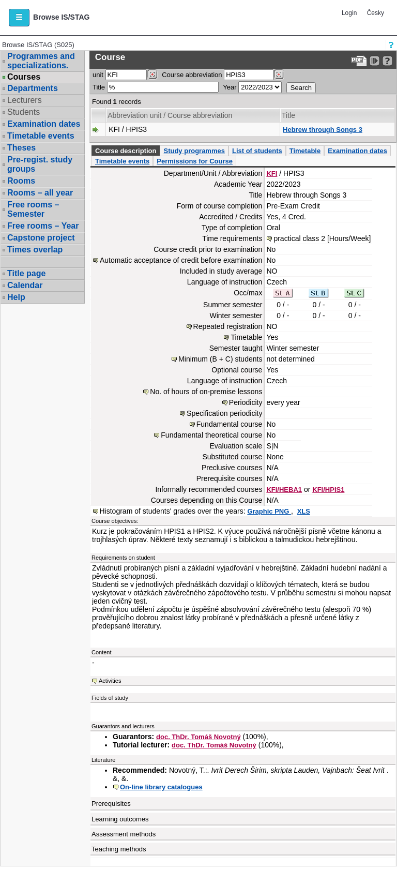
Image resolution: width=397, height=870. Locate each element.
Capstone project (41, 237)
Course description (125, 151)
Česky (375, 13)
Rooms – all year (40, 192)
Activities (110, 681)
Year (229, 87)
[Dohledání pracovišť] (152, 74)
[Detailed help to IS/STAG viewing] (387, 60)
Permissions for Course (195, 161)
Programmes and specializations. (41, 61)
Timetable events (40, 135)
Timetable (304, 151)
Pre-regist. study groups (39, 164)
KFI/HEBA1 (284, 489)
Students (23, 112)
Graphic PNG (269, 511)
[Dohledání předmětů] (278, 74)
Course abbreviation (192, 75)
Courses (23, 77)
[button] (19, 17)
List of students (257, 151)
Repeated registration (228, 326)
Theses (21, 147)
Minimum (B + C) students (220, 359)
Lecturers (24, 100)
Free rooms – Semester (33, 209)
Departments (32, 88)
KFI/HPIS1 (328, 489)
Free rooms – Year (43, 225)
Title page (26, 273)
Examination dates (43, 123)
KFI (271, 173)
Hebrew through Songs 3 (322, 129)
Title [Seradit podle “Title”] (288, 115)
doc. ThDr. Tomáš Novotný (198, 737)
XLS (303, 511)
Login (349, 13)
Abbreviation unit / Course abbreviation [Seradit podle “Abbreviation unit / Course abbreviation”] (170, 115)
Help (16, 297)
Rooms (21, 180)
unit (98, 75)
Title (99, 87)
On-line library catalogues (161, 787)
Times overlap (35, 249)
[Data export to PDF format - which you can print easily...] (359, 60)
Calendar (24, 285)
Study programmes (193, 151)
